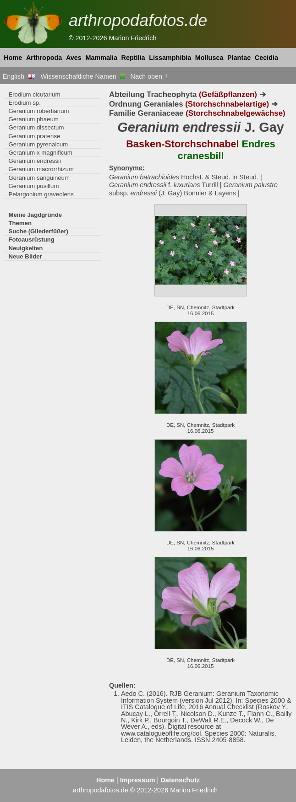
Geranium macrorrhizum (40, 169)
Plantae (239, 57)
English (19, 76)
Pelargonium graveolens (40, 194)
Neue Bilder (25, 256)
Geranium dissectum (36, 127)
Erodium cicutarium (34, 94)
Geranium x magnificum (40, 152)
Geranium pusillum (33, 186)
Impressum (137, 780)
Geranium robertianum (38, 111)
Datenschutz (180, 780)
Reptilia (133, 57)
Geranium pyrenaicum (38, 144)
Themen (20, 223)
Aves (74, 57)
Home (13, 57)
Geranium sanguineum (39, 177)
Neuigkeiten (25, 248)
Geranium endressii (34, 160)
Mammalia (101, 57)
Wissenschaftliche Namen (82, 76)
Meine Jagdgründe (35, 214)
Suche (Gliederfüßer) (38, 231)
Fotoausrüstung (31, 239)
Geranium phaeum (33, 119)
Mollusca (209, 57)
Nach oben (150, 76)
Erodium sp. (24, 102)
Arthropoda (44, 57)
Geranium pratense (34, 136)
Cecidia (266, 57)
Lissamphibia (170, 57)
